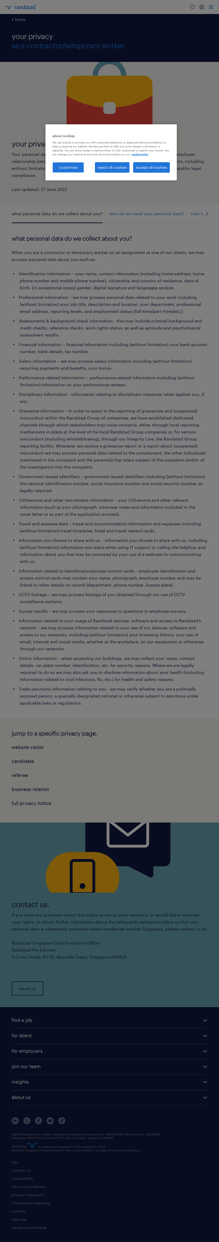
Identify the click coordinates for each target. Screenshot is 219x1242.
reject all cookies (112, 167)
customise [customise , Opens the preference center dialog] (68, 167)
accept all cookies (151, 167)
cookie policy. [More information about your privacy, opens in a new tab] (140, 154)
